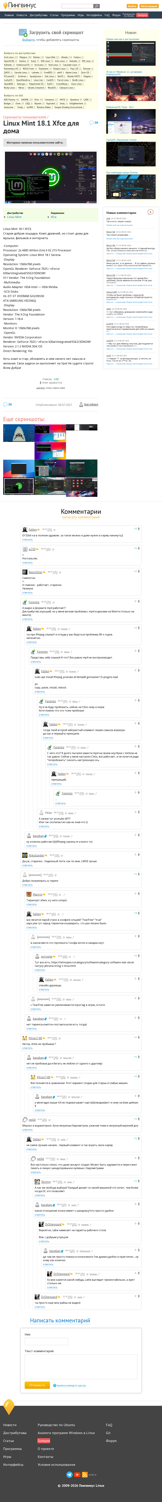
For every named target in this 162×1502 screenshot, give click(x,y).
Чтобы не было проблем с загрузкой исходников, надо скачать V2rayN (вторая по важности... (129, 297)
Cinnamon (51, 99)
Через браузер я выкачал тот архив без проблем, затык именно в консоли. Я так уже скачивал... (129, 280)
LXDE (88, 99)
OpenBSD (9, 83)
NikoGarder (36, 855)
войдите (41, 387)
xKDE (108, 309)
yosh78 (109, 323)
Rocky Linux (10, 87)
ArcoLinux (40, 64)
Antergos (22, 83)
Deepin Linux (61, 68)
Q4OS (8, 72)
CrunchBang (62, 83)
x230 (108, 355)
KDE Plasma (12, 99)
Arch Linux (11, 57)
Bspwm (40, 103)
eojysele (46, 956)
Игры (81, 15)
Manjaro (26, 57)
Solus (35, 61)
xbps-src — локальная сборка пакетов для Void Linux (129, 253)
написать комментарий (81, 517)
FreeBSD (50, 72)
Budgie (9, 103)
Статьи (54, 15)
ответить (27, 539)
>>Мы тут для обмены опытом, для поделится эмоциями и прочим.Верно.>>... (129, 344)
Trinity (21, 107)
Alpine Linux (72, 72)
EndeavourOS (25, 64)
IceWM (31, 107)
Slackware (45, 68)
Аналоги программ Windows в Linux (66, 1433)
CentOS (51, 80)
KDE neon (47, 61)
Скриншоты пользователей (24, 117)
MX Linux (88, 61)
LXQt (29, 103)
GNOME (27, 99)
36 (96, 122)
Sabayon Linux (67, 87)
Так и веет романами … (118, 235)
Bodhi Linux (78, 80)
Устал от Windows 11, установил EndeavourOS (124, 73)
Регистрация (149, 6)
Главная (9, 15)
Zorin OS (86, 72)
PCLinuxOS (10, 76)
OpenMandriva (24, 80)
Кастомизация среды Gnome (122, 172)
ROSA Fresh (30, 68)
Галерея (142, 15)
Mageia (88, 76)
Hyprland (52, 103)
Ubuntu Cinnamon (37, 87)
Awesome (9, 107)
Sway (64, 103)
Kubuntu (75, 61)
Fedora (79, 57)
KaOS (51, 83)
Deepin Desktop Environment (69, 107)
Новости (21, 15)
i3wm (19, 103)
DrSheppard (53, 1224)
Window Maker (45, 107)
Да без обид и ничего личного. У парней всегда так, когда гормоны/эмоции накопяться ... (130, 249)
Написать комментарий (60, 1320)
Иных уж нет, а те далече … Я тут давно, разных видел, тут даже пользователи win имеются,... (130, 264)
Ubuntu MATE (74, 76)
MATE (64, 99)
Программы (68, 15)
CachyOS (9, 80)
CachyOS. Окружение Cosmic (121, 139)
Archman (23, 76)
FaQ (107, 15)
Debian (38, 57)
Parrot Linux (64, 80)
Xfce (38, 99)
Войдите (28, 40)
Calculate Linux (71, 64)
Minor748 (110, 232)
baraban (91, 404)
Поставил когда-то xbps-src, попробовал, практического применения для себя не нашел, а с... (130, 329)
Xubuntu (9, 64)
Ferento (34, 602)
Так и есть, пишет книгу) (118, 221)
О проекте (46, 1448)
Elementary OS (12, 68)
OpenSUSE (11, 61)
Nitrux (22, 87)
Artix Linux (61, 61)
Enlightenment (78, 103)
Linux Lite (39, 80)
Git (108, 1433)
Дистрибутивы (38, 15)
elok (108, 218)
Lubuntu (37, 72)
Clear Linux (77, 83)
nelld (32, 1120)
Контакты (45, 1456)
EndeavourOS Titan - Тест (120, 107)
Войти (132, 6)
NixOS (62, 76)
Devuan (88, 68)
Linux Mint (53, 57)
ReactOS (53, 87)
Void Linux (54, 64)
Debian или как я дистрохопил (122, 39)
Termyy (46, 1182)
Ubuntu (66, 57)
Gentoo (24, 61)
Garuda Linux (22, 72)
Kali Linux (50, 76)
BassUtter (35, 572)
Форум (116, 15)
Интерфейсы (94, 15)
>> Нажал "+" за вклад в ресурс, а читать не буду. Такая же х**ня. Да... (128, 359)
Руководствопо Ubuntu (129, 15)
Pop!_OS (76, 68)
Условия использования (56, 1464)
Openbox (76, 99)
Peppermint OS (37, 83)
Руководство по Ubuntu (56, 1425)
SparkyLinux (36, 76)
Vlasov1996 (111, 292)
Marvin (37, 894)
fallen (33, 529)
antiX (60, 72)
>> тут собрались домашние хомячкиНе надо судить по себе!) (129, 313)
